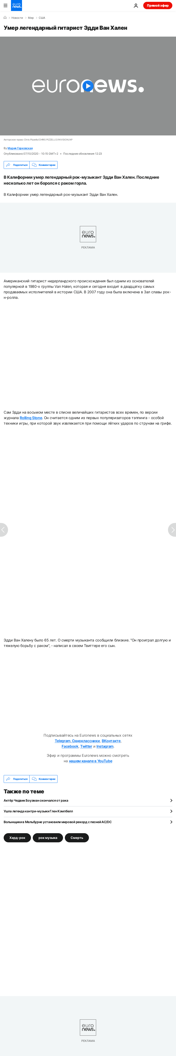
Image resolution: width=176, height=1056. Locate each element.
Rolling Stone (31, 417)
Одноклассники (85, 740)
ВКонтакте (111, 740)
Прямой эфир (158, 5)
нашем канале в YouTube (90, 761)
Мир (31, 17)
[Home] (5, 17)
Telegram (62, 740)
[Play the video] (88, 86)
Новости (17, 17)
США (42, 17)
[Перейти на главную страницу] (16, 5)
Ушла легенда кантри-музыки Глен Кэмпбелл (38, 811)
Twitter (86, 746)
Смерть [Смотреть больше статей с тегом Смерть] (77, 838)
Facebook (70, 746)
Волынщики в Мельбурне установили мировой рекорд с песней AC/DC (58, 822)
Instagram (104, 746)
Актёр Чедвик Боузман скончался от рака (36, 800)
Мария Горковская (20, 148)
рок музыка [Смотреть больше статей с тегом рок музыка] (47, 838)
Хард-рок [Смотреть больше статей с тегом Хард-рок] (17, 838)
